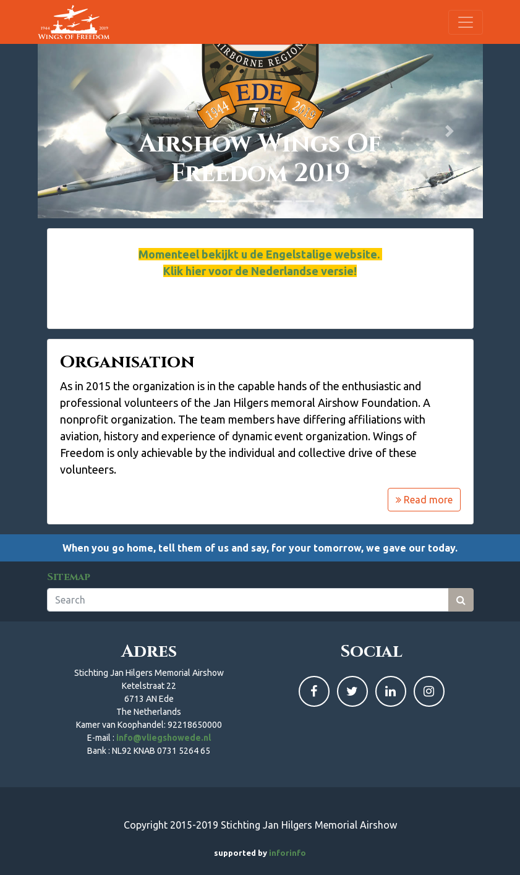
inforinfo (287, 852)
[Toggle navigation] (465, 22)
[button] (71, 130)
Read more (424, 499)
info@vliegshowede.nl (163, 738)
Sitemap (68, 577)
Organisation (127, 362)
